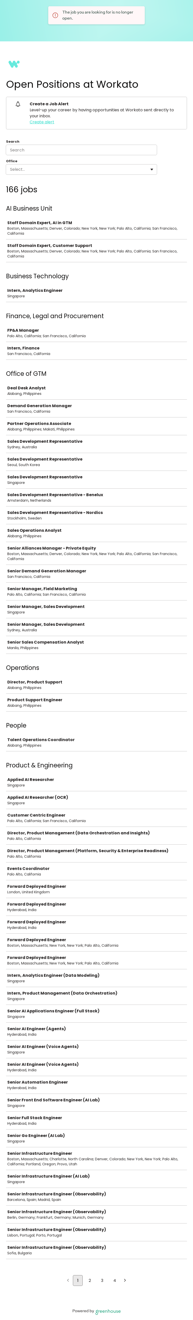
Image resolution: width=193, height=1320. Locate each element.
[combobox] (10, 169)
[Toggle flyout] (152, 169)
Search (12, 141)
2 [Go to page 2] (90, 1280)
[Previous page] (68, 1280)
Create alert (42, 122)
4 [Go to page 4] (114, 1280)
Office (11, 161)
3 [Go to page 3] (102, 1280)
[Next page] (125, 1280)
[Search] (81, 150)
